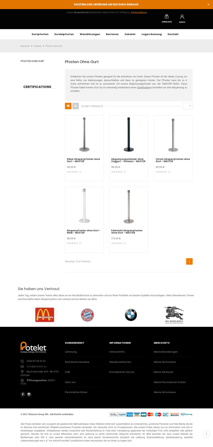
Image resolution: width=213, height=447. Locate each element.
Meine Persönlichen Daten (170, 385)
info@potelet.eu (139, 12)
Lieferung (71, 354)
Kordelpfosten (64, 37)
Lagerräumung (152, 37)
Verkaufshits (117, 354)
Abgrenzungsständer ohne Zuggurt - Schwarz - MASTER (128, 163)
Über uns (70, 385)
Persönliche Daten (76, 395)
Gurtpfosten (40, 37)
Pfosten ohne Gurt (32, 64)
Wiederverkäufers (120, 365)
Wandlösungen (90, 37)
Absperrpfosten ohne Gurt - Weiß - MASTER (83, 234)
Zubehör (130, 37)
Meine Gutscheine (165, 365)
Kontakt (173, 37)
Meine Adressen (163, 375)
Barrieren (112, 37)
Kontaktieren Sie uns (121, 375)
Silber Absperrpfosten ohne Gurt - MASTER (83, 163)
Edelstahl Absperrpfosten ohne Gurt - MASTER (126, 234)
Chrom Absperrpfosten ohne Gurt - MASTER (173, 163)
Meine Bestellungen (166, 354)
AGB (67, 375)
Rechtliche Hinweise (77, 365)
